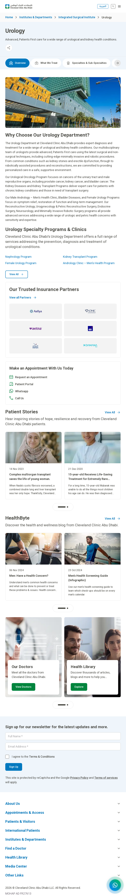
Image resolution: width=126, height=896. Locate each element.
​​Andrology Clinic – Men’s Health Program (89, 263)
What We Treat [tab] (46, 63)
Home (9, 17)
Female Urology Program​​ (20, 263)
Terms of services (106, 777)
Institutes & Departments (35, 17)
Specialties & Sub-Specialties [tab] (86, 63)
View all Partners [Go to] (23, 297)
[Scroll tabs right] (117, 63)
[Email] (63, 746)
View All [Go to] (113, 412)
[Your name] (63, 736)
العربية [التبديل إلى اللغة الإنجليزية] (102, 6)
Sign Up (13, 766)
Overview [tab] (17, 63)
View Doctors (23, 686)
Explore (79, 686)
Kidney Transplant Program (80, 256)
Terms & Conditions (42, 756)
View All (16, 274)
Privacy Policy (79, 777)
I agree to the (33, 756)
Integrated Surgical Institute (77, 17)
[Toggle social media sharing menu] (8, 47)
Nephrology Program (18, 256)
